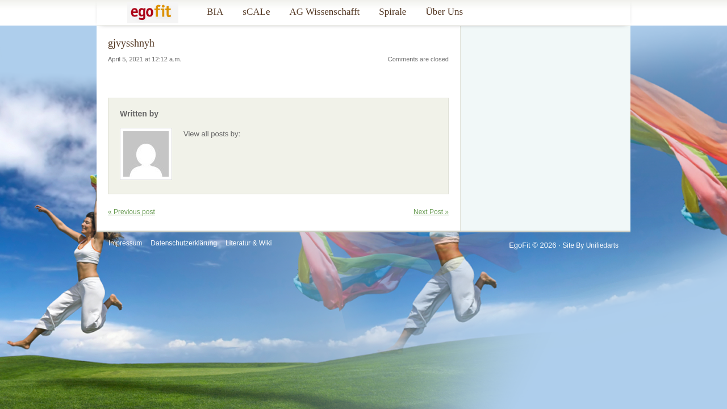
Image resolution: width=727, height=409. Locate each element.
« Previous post (131, 212)
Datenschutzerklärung (184, 243)
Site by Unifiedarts (590, 245)
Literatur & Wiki (248, 243)
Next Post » (431, 212)
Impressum (125, 243)
